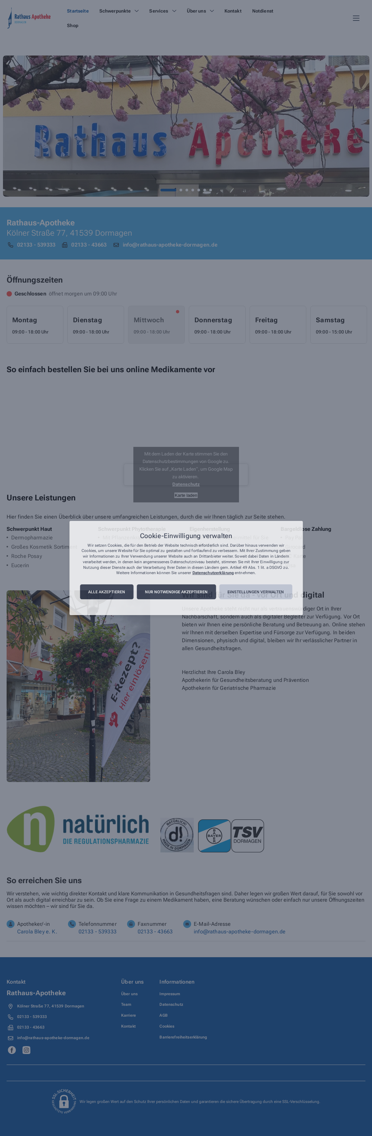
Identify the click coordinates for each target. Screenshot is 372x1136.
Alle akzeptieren (106, 592)
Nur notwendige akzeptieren (176, 592)
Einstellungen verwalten (255, 592)
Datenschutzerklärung (213, 573)
